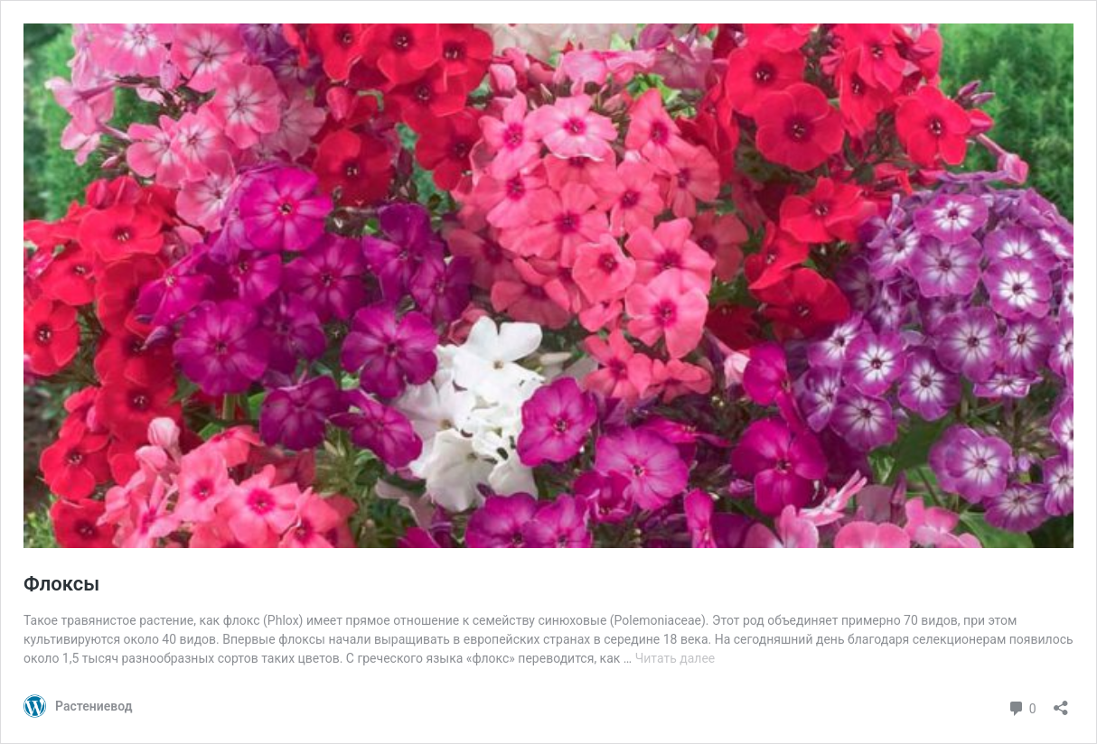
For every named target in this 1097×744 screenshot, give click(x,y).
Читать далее (675, 658)
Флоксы (61, 583)
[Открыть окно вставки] (1061, 702)
